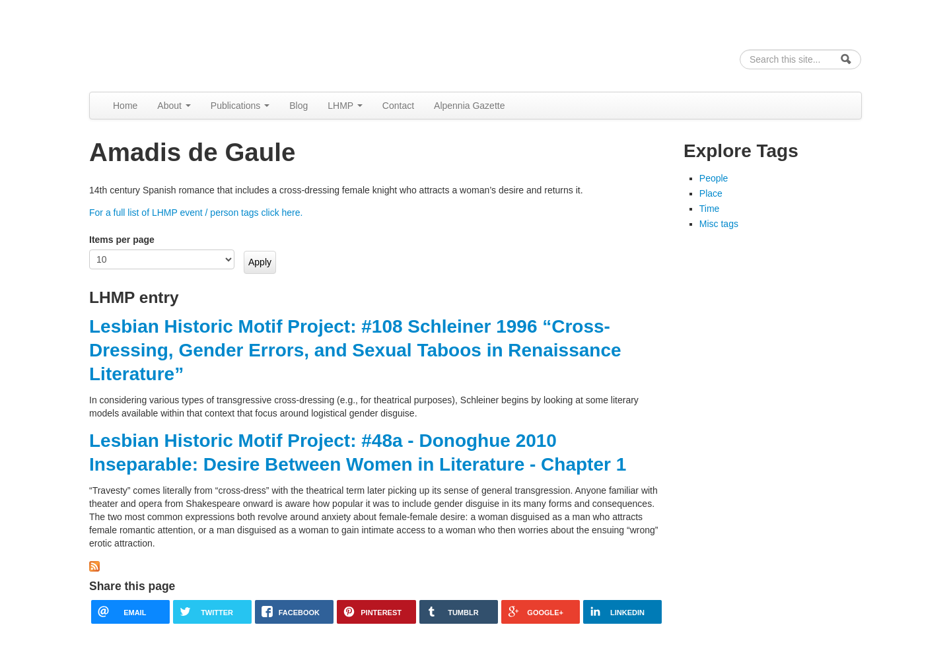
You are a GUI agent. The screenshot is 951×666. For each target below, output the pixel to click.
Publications (240, 105)
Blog (298, 105)
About (173, 105)
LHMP (345, 105)
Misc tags (718, 223)
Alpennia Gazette (469, 105)
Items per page (122, 239)
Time (709, 208)
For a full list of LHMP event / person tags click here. (195, 212)
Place (710, 193)
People (713, 178)
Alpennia (157, 44)
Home (125, 105)
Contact (398, 105)
